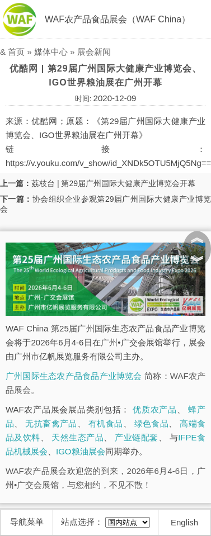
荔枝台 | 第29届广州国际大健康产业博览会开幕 (113, 183)
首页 (16, 51)
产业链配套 (136, 437)
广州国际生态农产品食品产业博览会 (74, 376)
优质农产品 (155, 409)
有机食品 (105, 423)
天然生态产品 (77, 437)
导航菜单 (27, 521)
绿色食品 (151, 423)
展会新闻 (94, 51)
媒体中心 (51, 51)
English (184, 522)
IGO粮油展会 (80, 451)
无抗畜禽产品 (51, 423)
